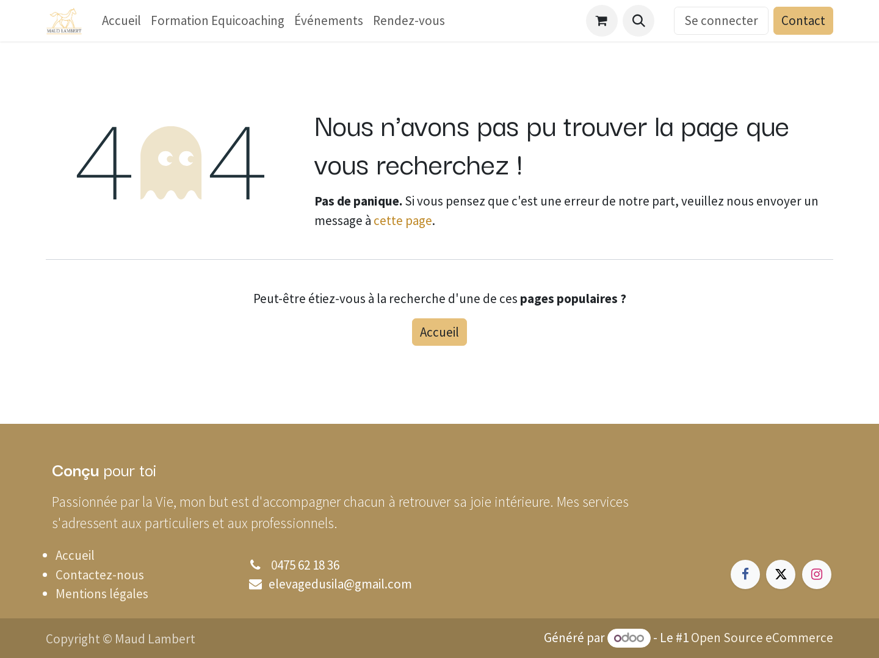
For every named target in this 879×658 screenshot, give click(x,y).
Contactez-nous (100, 575)
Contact (803, 20)
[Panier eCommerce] (602, 21)
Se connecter (721, 20)
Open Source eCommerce (762, 637)
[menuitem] (121, 20)
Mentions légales (102, 593)
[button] (638, 21)
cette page (403, 220)
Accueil (439, 332)
